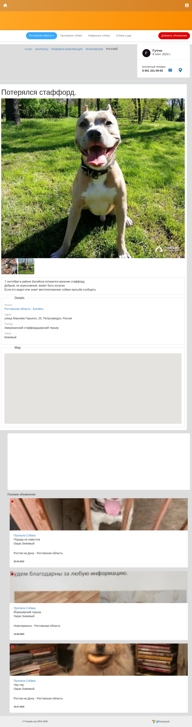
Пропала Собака (24, 535)
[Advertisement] (99, 461)
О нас (28, 49)
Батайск (38, 308)
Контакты (41, 49)
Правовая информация (66, 49)
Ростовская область (17, 308)
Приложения (94, 49)
